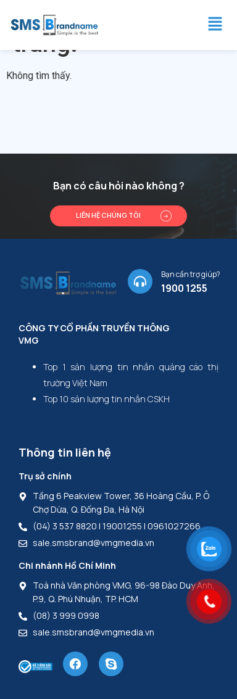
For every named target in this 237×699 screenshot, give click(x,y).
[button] (214, 24)
